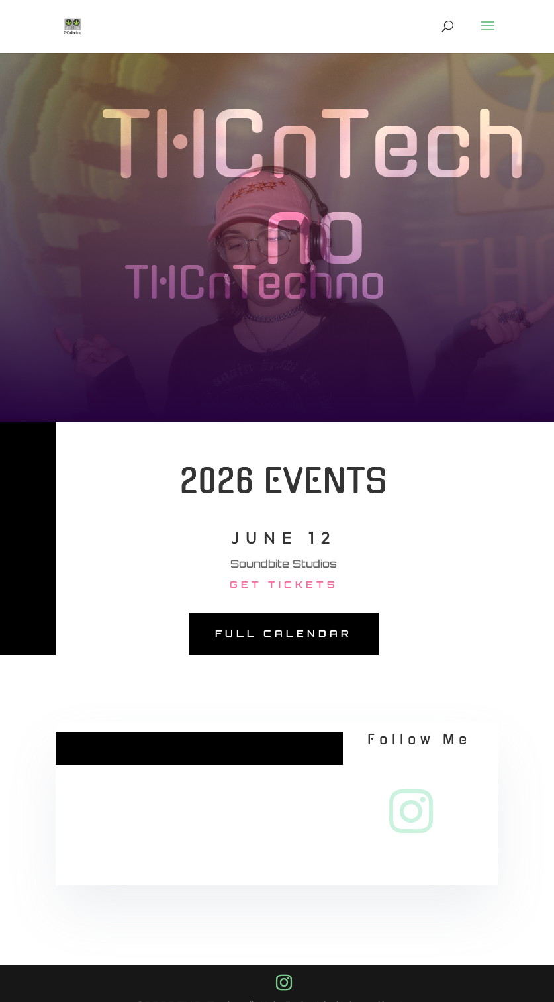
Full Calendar (283, 633)
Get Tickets (284, 584)
